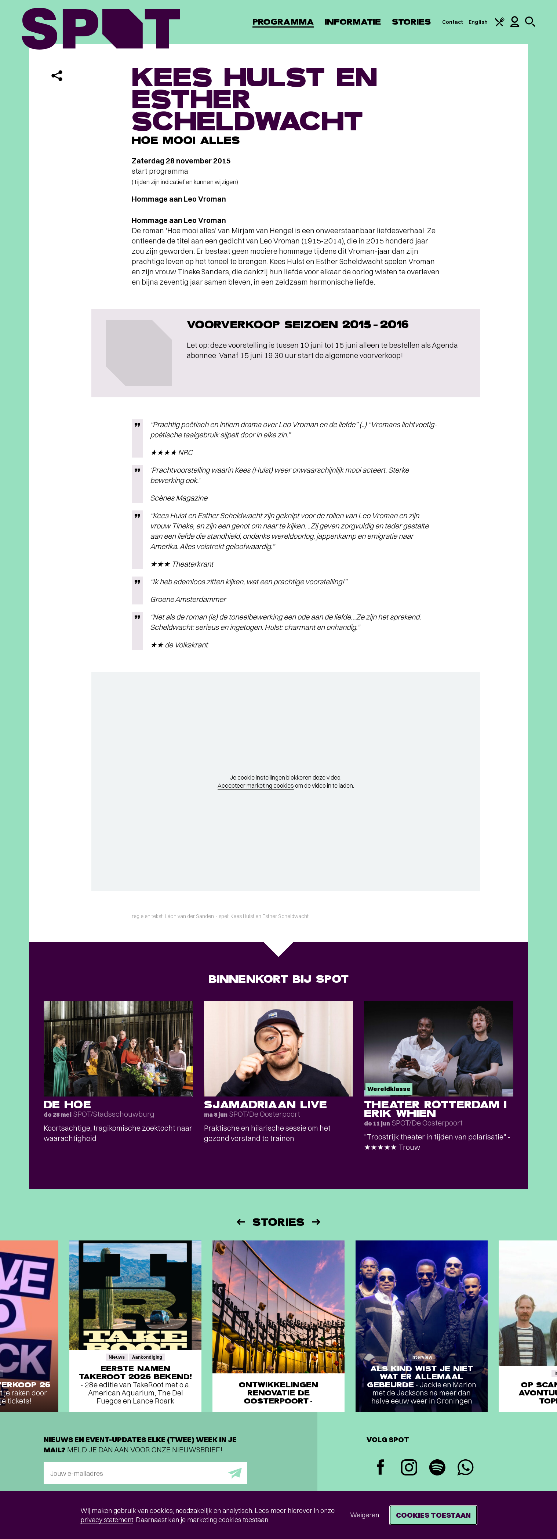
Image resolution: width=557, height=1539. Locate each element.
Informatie (353, 22)
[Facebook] (381, 1468)
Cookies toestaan (433, 1515)
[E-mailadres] (145, 1473)
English (478, 22)
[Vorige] (240, 1222)
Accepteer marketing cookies (256, 785)
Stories (411, 22)
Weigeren (364, 1515)
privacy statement (106, 1519)
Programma (283, 22)
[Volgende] (316, 1222)
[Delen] (56, 75)
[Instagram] (409, 1468)
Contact (452, 22)
